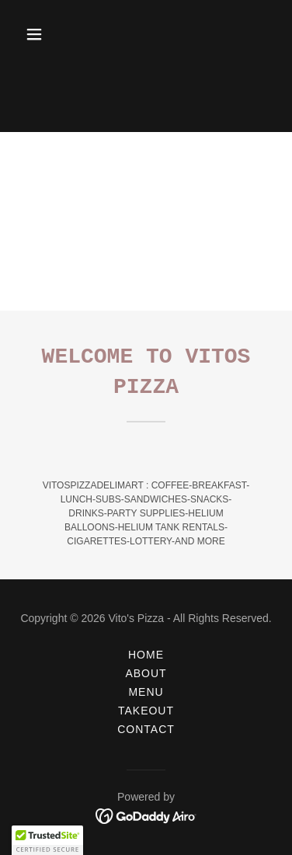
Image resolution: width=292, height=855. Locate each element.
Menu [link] (145, 692)
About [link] (145, 673)
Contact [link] (146, 729)
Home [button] (146, 654)
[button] (48, 34)
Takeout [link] (146, 710)
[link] (146, 815)
